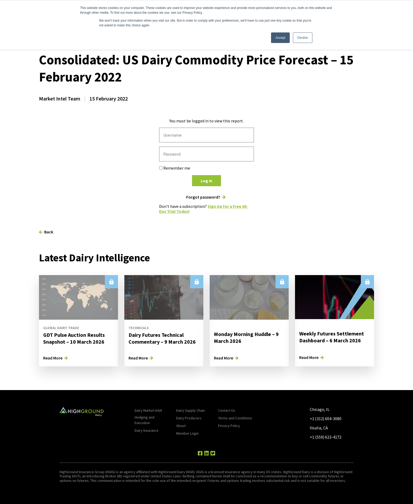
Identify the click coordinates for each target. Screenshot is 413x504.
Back (48, 231)
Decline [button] (302, 38)
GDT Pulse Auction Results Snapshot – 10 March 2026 (74, 338)
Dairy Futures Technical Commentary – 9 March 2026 (162, 338)
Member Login (187, 433)
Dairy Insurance (147, 430)
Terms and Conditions (235, 418)
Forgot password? (203, 197)
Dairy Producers (188, 418)
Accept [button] (280, 38)
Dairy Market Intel (148, 410)
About (181, 425)
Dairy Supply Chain (190, 410)
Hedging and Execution (144, 420)
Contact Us (226, 410)
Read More (52, 358)
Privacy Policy (229, 425)
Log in (206, 180)
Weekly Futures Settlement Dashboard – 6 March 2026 (331, 337)
